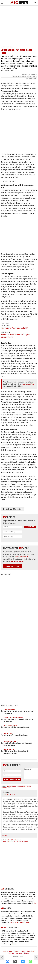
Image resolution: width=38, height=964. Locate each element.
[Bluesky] (27, 962)
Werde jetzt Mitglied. (17, 561)
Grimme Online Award (21, 556)
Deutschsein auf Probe (28, 384)
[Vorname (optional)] (12, 531)
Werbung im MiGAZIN (19, 951)
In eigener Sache (7, 951)
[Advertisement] (19, 25)
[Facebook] (12, 962)
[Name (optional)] (12, 536)
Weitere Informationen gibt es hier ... (20, 922)
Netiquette (11, 953)
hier (35, 903)
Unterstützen (30, 951)
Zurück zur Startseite (12, 509)
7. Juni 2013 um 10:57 (8, 794)
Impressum (19, 953)
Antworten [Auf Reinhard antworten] (5, 835)
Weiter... (14, 944)
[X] (19, 962)
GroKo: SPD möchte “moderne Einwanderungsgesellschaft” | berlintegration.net (14, 840)
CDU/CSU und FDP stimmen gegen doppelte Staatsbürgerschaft (16, 786)
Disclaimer (26, 953)
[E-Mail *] (12, 527)
